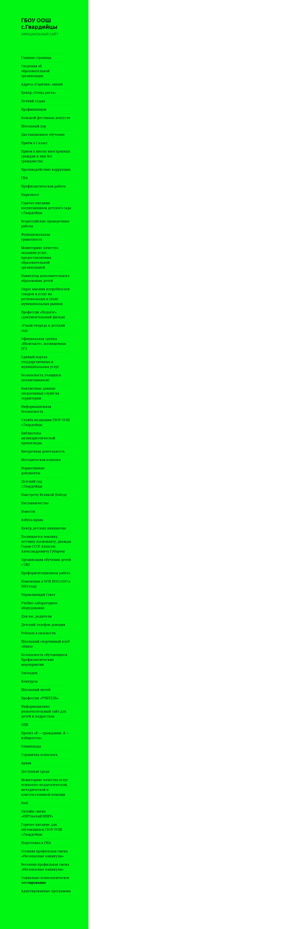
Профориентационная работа (45, 573)
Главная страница (36, 57)
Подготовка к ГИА (36, 842)
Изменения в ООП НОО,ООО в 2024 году (45, 583)
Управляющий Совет (38, 594)
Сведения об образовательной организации (35, 71)
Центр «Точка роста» (38, 92)
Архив (26, 763)
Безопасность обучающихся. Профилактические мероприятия (44, 659)
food (24, 803)
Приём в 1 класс (34, 143)
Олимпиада (31, 746)
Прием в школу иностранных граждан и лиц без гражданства (45, 156)
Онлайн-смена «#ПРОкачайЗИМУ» (37, 813)
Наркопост (30, 194)
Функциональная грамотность (35, 237)
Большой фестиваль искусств (45, 117)
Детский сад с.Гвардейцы (31, 484)
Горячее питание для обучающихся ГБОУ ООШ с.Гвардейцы (41, 829)
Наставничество (34, 503)
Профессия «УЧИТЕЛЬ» (40, 698)
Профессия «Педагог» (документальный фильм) (43, 314)
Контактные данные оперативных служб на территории (40, 393)
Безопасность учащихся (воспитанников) (41, 377)
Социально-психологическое (45, 880)
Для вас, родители (36, 616)
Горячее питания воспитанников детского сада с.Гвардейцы (46, 208)
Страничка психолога (39, 754)
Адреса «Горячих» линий (42, 84)
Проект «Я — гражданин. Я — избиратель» (45, 735)
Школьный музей (35, 689)
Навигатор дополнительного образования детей (45, 278)
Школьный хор (33, 126)
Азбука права (32, 520)
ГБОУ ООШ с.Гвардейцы (39, 23)
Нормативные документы (33, 470)
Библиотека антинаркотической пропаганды (38, 438)
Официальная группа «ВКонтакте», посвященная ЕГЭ (43, 343)
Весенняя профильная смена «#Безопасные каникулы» (45, 867)
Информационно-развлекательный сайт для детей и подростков (43, 711)
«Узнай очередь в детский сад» (43, 328)
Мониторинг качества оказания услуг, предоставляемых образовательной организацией (39, 257)
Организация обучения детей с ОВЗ (46, 562)
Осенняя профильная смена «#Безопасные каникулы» (44, 853)
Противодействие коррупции (45, 169)
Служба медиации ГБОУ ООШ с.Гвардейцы (45, 422)
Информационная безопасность (36, 409)
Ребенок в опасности (38, 633)
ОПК (24, 724)
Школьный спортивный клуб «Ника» (45, 644)
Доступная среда (35, 771)
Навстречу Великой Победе (44, 494)
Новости (28, 511)
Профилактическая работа (43, 186)
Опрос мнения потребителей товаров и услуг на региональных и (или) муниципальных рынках (45, 296)
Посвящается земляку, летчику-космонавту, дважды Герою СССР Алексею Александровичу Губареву (46, 544)
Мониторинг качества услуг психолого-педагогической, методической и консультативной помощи (44, 787)
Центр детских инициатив (43, 528)
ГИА (24, 178)
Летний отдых (33, 101)
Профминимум (33, 109)
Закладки (29, 673)
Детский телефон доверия (43, 624)
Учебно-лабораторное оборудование (39, 605)
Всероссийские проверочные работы (45, 223)
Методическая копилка (41, 459)
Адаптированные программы (46, 891)
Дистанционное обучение (43, 134)
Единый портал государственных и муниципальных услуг (40, 362)
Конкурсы (29, 681)
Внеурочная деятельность (43, 451)
